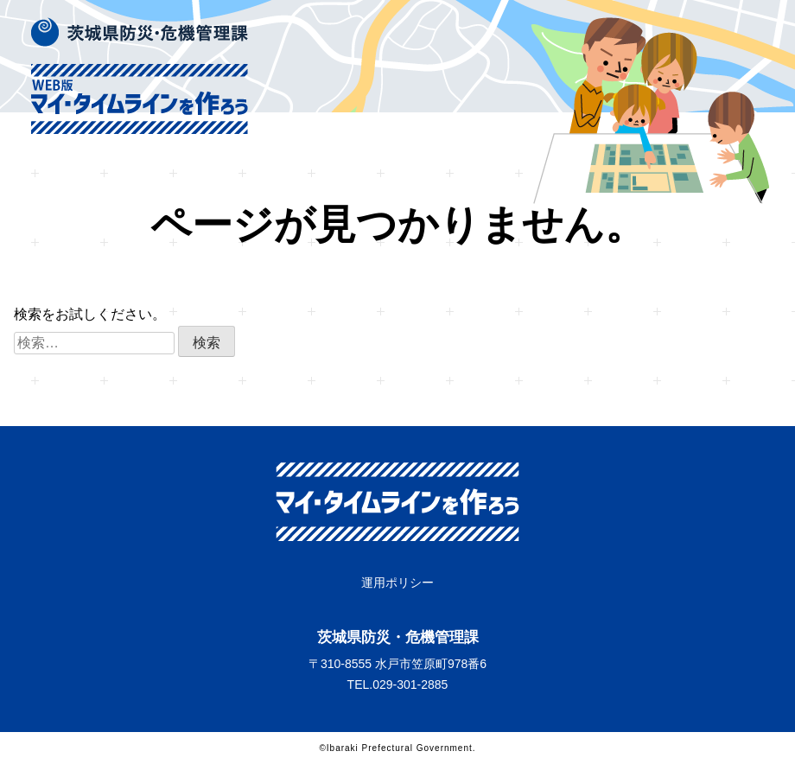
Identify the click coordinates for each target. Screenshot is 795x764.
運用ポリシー (397, 582)
